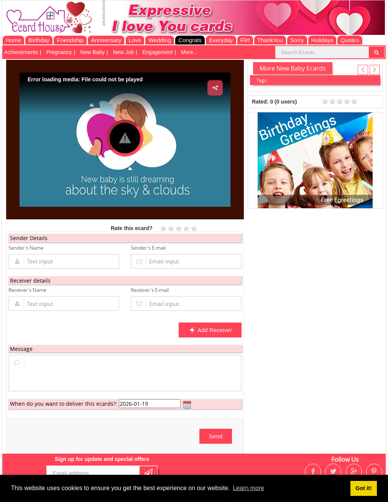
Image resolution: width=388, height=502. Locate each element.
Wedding (159, 40)
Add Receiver (210, 330)
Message (21, 348)
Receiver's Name (27, 289)
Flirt (245, 40)
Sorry (297, 40)
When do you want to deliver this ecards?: (63, 403)
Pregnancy (59, 52)
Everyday (221, 40)
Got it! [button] (363, 488)
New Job (123, 52)
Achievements (21, 52)
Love (135, 40)
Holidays (322, 40)
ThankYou (270, 40)
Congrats (190, 40)
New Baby (92, 52)
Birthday (38, 40)
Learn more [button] (248, 488)
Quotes (349, 40)
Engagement (157, 52)
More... (189, 52)
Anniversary (106, 40)
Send (215, 436)
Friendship (70, 40)
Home (13, 40)
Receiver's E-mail (150, 289)
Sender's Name (25, 247)
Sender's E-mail (148, 247)
